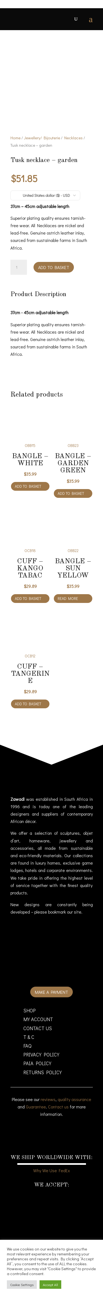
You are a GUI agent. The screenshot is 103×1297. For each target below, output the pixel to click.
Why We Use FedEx (51, 1170)
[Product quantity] (18, 267)
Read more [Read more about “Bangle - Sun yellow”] (68, 598)
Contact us (58, 1107)
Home (15, 137)
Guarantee (36, 1107)
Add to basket (53, 267)
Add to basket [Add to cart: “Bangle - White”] (28, 486)
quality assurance (74, 1099)
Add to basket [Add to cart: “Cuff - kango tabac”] (28, 598)
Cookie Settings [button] (22, 1284)
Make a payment (51, 992)
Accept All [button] (50, 1284)
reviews (48, 1099)
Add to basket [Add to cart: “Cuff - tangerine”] (28, 703)
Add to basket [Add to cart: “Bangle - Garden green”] (71, 493)
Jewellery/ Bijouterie (42, 137)
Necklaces (73, 137)
